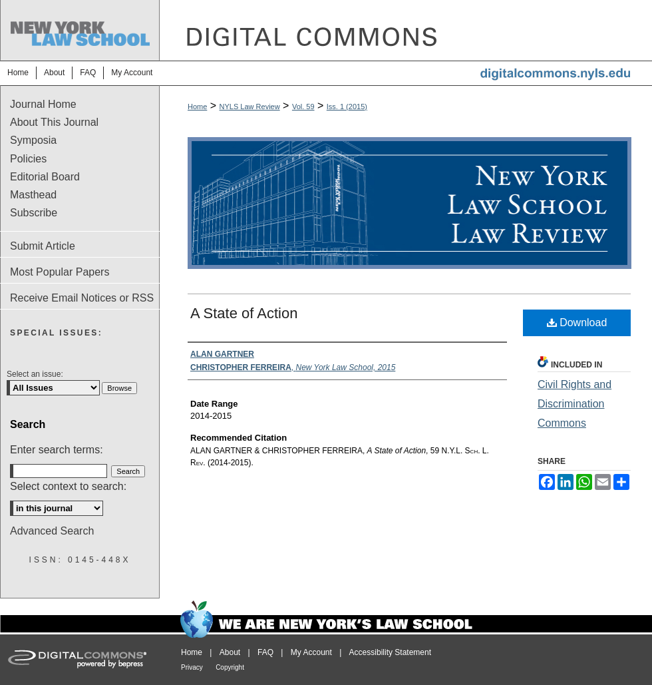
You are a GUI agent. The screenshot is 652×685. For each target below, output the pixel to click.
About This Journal (54, 122)
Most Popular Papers (59, 272)
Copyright (230, 667)
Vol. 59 (303, 107)
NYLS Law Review (250, 107)
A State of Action (243, 313)
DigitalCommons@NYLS (406, 30)
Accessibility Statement (390, 652)
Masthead (33, 194)
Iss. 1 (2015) (347, 107)
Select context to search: (68, 486)
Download (577, 322)
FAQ (265, 652)
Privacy (192, 667)
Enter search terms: (56, 449)
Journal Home (43, 104)
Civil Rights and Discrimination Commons (574, 404)
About (230, 652)
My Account (311, 652)
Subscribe (33, 212)
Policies (28, 158)
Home (197, 107)
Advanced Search (52, 531)
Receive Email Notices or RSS (82, 298)
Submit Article (42, 246)
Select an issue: (35, 374)
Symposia (33, 140)
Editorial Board (45, 176)
